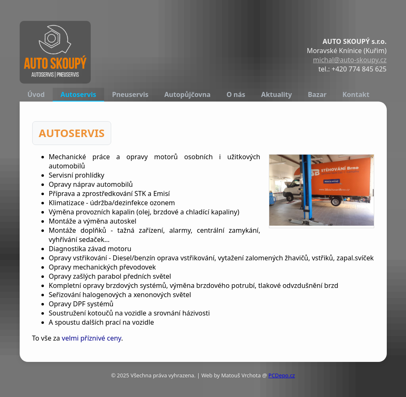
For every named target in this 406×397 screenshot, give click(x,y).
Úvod (36, 94)
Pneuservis (130, 94)
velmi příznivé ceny (91, 338)
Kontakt (355, 94)
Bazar (317, 94)
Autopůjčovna (187, 94)
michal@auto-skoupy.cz (350, 59)
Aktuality (276, 94)
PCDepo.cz (281, 375)
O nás (236, 94)
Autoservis (78, 94)
